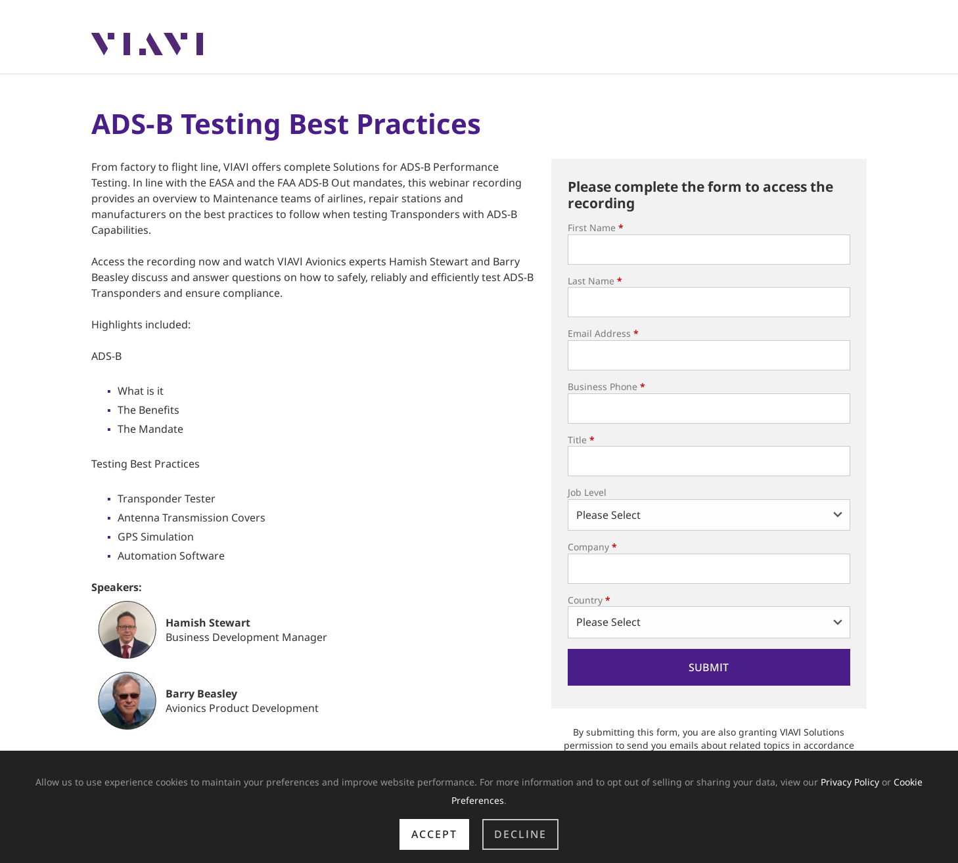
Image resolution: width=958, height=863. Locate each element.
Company (592, 547)
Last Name (595, 281)
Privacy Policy (850, 782)
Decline (520, 834)
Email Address (603, 333)
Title (581, 439)
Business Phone (606, 386)
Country (589, 600)
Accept (434, 834)
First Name (596, 227)
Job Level (587, 492)
